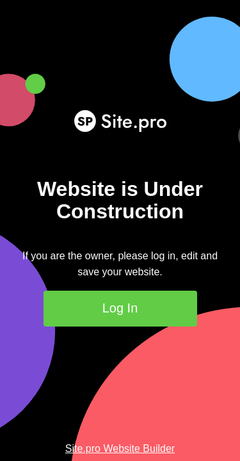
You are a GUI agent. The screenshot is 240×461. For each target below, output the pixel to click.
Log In (120, 308)
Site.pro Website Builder (120, 448)
